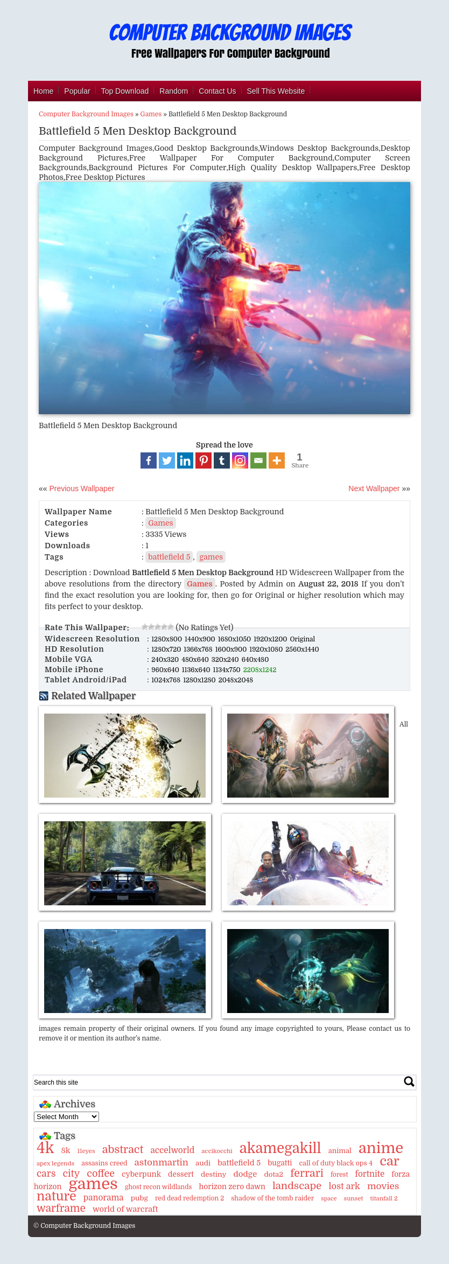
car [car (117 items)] (389, 1161)
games (211, 557)
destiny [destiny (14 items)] (213, 1174)
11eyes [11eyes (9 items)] (86, 1151)
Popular (77, 91)
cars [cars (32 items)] (46, 1173)
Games (151, 114)
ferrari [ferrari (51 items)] (307, 1173)
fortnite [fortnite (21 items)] (370, 1174)
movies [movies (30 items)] (383, 1186)
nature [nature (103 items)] (56, 1196)
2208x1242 (260, 670)
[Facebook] (149, 460)
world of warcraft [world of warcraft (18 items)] (125, 1209)
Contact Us (217, 91)
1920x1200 (271, 639)
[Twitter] (167, 460)
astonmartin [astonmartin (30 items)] (161, 1162)
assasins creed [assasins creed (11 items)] (104, 1163)
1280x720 (167, 649)
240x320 (165, 660)
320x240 (226, 660)
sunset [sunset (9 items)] (353, 1198)
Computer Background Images (86, 114)
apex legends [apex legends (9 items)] (55, 1163)
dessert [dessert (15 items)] (181, 1174)
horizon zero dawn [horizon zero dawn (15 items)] (232, 1187)
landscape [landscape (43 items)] (296, 1186)
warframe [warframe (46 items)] (61, 1208)
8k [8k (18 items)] (65, 1150)
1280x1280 (200, 680)
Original (302, 639)
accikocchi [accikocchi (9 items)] (216, 1151)
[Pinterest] (203, 460)
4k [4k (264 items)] (45, 1148)
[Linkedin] (185, 460)
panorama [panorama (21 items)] (103, 1198)
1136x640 (197, 670)
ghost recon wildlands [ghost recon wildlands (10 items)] (158, 1187)
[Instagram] (240, 460)
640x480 (255, 660)
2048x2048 (236, 680)
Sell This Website (276, 91)
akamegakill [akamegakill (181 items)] (280, 1148)
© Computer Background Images (84, 1226)
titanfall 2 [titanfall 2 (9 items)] (383, 1198)
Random (173, 91)
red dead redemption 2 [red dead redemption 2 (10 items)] (189, 1198)
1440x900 (201, 639)
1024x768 (166, 680)
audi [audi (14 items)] (203, 1163)
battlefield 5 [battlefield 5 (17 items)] (239, 1162)
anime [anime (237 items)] (381, 1148)
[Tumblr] (222, 460)
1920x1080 (266, 649)
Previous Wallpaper (81, 488)
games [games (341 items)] (92, 1184)
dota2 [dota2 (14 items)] (273, 1174)
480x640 (196, 660)
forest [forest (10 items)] (339, 1174)
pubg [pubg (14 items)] (139, 1198)
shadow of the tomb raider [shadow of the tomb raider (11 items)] (272, 1198)
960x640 (166, 670)
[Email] (258, 460)
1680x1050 (235, 639)
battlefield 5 (169, 557)
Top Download (125, 91)
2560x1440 (302, 649)
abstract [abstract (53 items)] (123, 1149)
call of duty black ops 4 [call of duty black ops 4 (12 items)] (336, 1163)
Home (43, 91)
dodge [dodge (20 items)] (245, 1174)
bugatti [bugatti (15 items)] (280, 1163)
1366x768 (199, 649)
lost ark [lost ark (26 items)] (344, 1186)
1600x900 (232, 649)
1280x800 (167, 639)
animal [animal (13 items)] (340, 1151)
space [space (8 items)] (328, 1198)
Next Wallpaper (373, 488)
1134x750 (227, 670)
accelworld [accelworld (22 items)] (172, 1150)
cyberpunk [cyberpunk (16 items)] (141, 1174)
